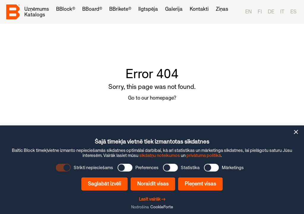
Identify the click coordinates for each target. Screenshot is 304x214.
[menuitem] (36, 9)
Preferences (147, 167)
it (282, 12)
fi (260, 12)
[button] (296, 132)
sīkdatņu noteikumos (159, 155)
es (293, 12)
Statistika (190, 167)
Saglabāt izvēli (104, 184)
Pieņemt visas (200, 184)
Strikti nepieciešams (93, 167)
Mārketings (233, 167)
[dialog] (152, 169)
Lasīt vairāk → (152, 199)
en (248, 12)
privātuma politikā (203, 155)
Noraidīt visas (153, 184)
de (271, 12)
